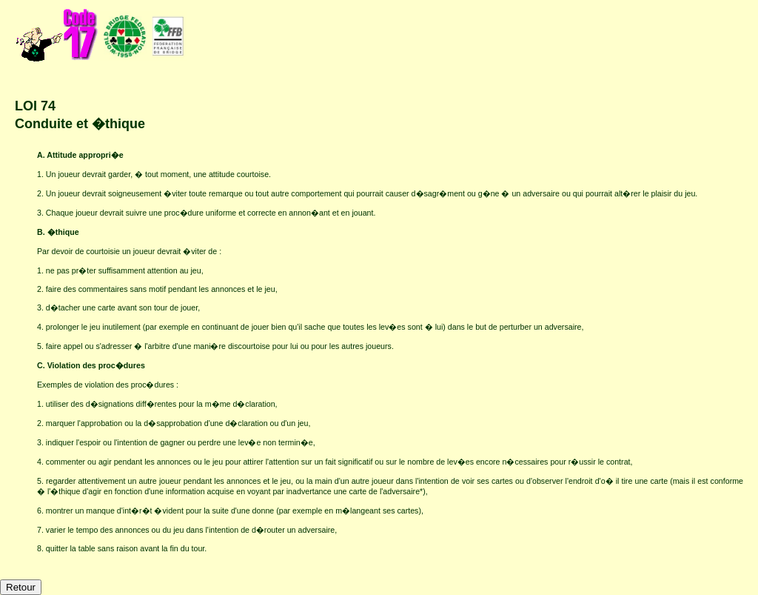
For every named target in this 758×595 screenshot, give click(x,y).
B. (42, 231)
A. (42, 154)
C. (42, 365)
